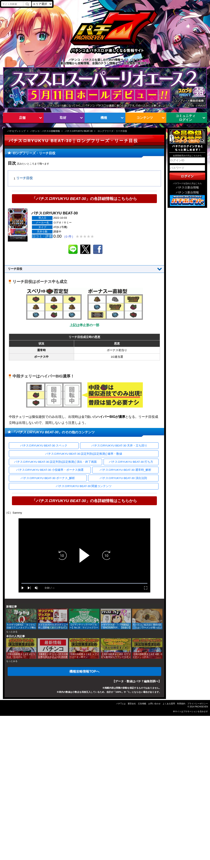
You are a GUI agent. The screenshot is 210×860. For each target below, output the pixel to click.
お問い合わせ (154, 703)
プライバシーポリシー (197, 703)
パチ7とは (121, 703)
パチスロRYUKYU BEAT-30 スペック (43, 445)
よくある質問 (169, 703)
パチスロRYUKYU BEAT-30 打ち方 (131, 461)
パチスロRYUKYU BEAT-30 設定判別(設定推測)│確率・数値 (83, 453)
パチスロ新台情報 (187, 187)
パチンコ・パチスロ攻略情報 (45, 131)
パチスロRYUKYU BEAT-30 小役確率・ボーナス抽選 (50, 469)
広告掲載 (142, 703)
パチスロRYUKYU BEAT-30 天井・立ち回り (119, 445)
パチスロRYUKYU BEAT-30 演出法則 (123, 478)
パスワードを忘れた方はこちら (187, 183)
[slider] (84, 583)
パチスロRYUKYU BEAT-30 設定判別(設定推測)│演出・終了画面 (55, 461)
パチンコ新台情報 (187, 192)
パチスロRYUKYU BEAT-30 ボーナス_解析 (48, 478)
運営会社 (132, 703)
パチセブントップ (16, 131)
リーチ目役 (24, 178)
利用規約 (181, 703)
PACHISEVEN (201, 707)
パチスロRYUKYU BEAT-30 (79, 131)
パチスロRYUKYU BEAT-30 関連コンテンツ (84, 486)
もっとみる (12, 631)
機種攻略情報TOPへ (84, 671)
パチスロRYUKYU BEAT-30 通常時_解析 (125, 469)
